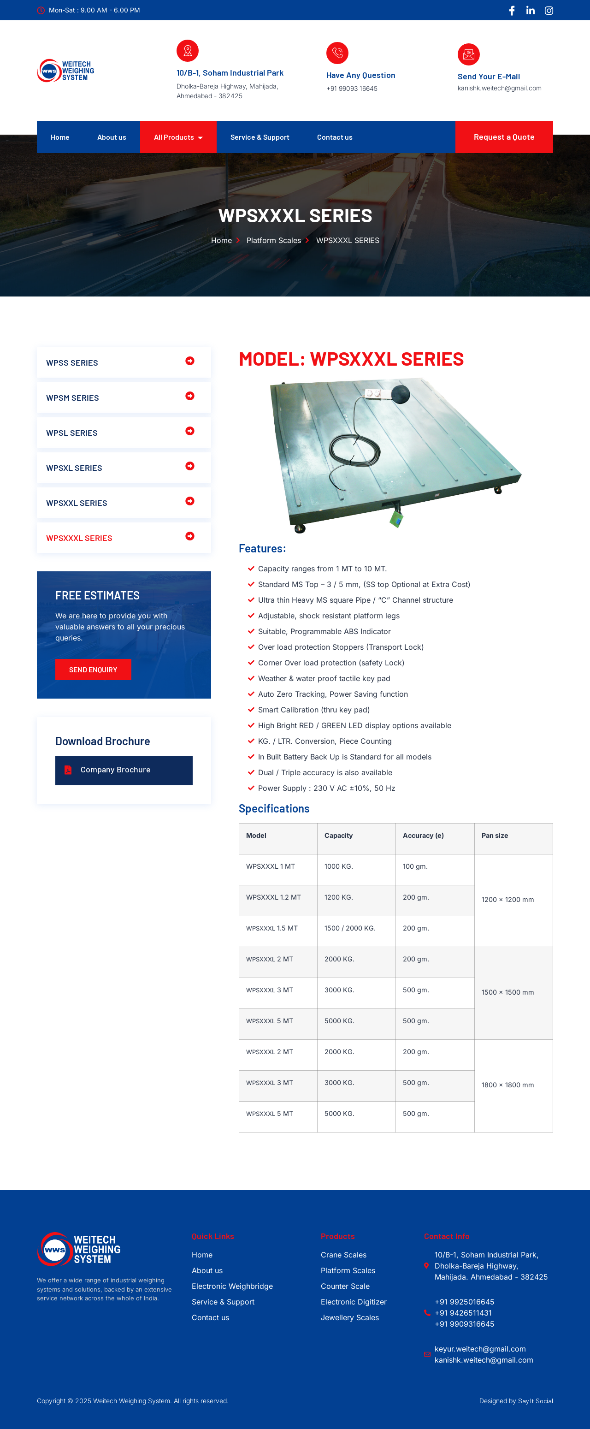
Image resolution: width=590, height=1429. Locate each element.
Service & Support (259, 136)
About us (111, 136)
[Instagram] (548, 10)
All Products (178, 137)
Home (60, 136)
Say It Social (535, 1401)
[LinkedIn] (530, 10)
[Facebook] (511, 10)
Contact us (335, 136)
